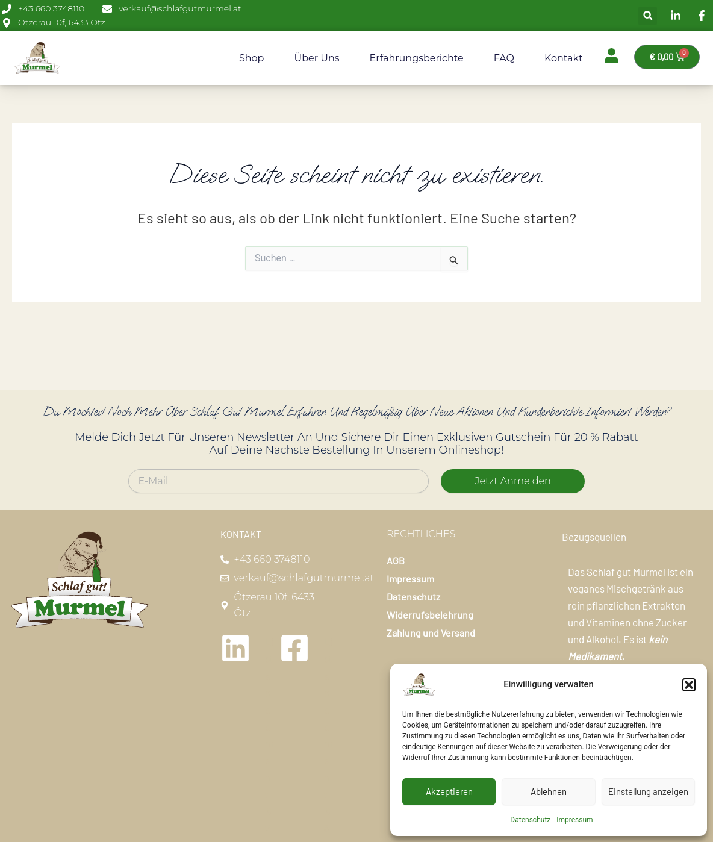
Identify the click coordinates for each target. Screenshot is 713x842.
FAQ (504, 58)
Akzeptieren (449, 791)
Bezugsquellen (594, 537)
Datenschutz (530, 819)
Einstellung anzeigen (648, 791)
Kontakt (563, 58)
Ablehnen (549, 791)
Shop (251, 58)
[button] (689, 685)
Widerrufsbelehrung (430, 614)
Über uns (316, 58)
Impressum (574, 819)
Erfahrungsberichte (417, 58)
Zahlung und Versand (431, 632)
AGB (396, 560)
